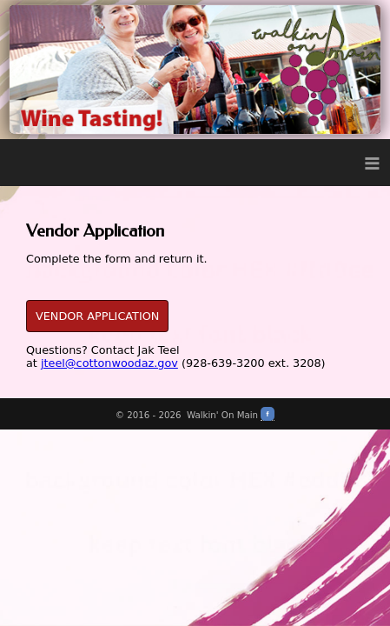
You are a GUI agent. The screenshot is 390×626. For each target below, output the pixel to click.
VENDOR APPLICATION (97, 316)
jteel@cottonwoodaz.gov (109, 363)
